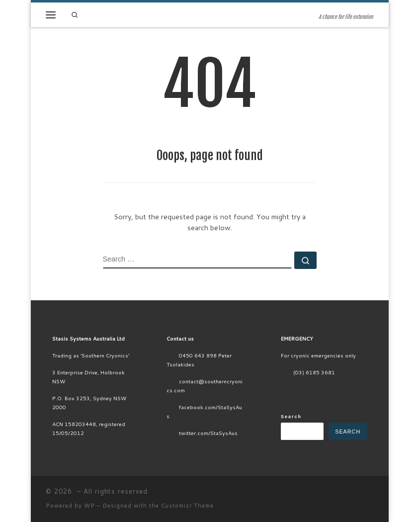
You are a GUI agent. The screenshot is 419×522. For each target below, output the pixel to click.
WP (89, 506)
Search (291, 416)
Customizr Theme (187, 506)
